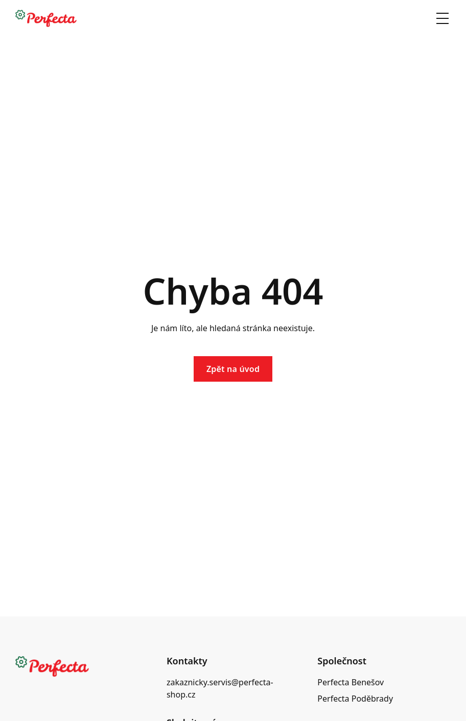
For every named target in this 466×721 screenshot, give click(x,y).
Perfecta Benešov (350, 682)
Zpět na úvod (233, 369)
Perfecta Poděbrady (355, 698)
